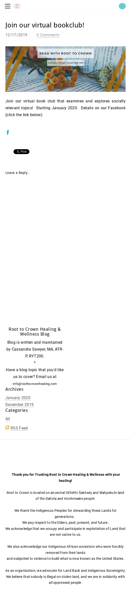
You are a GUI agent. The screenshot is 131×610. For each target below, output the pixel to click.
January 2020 (17, 397)
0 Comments (48, 35)
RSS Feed (19, 428)
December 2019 (19, 404)
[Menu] (8, 6)
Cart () (122, 6)
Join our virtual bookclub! (44, 25)
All (7, 418)
